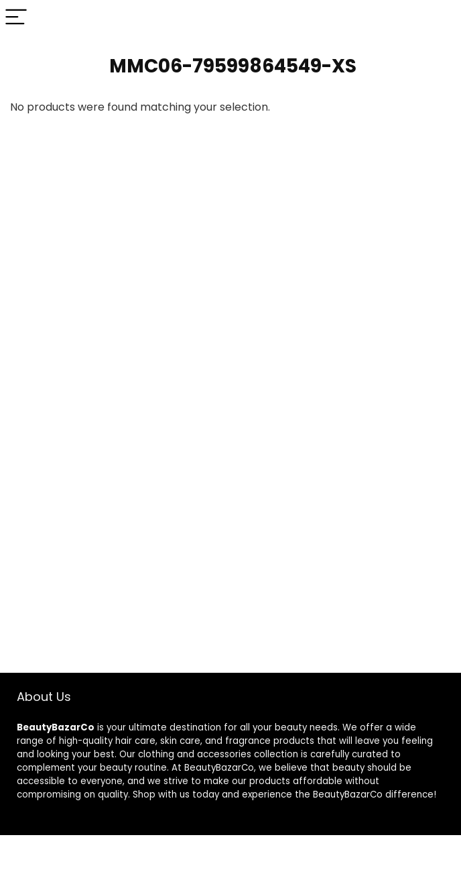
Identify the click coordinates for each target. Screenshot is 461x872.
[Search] (440, 18)
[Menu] (16, 18)
